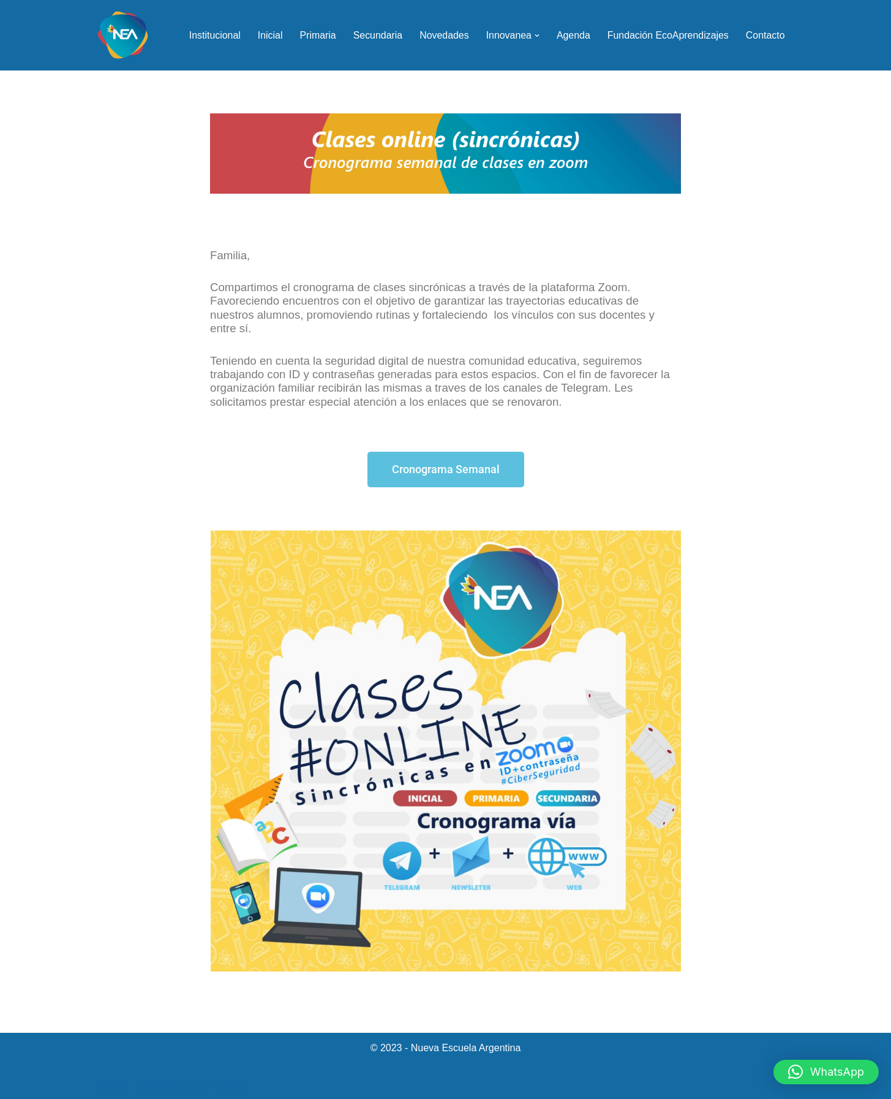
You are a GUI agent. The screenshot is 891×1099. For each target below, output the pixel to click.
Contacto (764, 35)
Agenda (572, 35)
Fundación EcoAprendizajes (667, 35)
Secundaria (375, 35)
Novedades (442, 35)
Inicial (267, 35)
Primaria (316, 35)
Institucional (212, 35)
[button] (535, 35)
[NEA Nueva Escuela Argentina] (123, 35)
